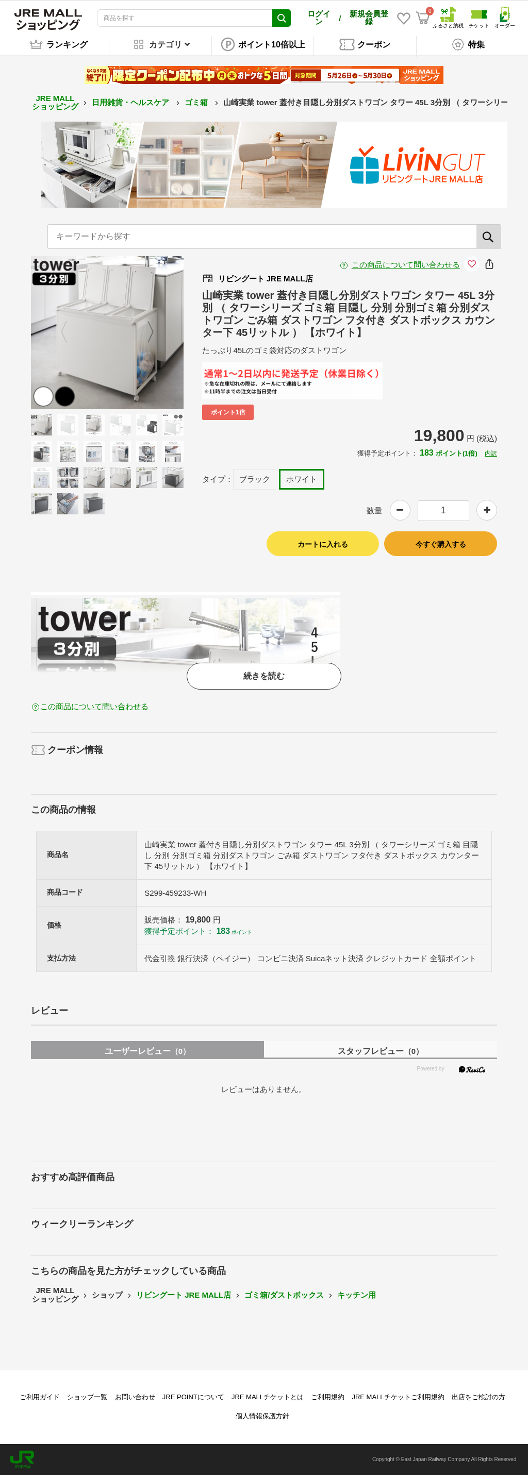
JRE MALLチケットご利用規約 (398, 1397)
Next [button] (144, 332)
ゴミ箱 (197, 102)
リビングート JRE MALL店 (183, 1294)
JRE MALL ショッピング (55, 102)
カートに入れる (323, 544)
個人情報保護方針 (262, 1416)
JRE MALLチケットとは (268, 1397)
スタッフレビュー (380, 1051)
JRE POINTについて (193, 1397)
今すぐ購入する (441, 544)
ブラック (254, 479)
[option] (107, 332)
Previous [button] (70, 332)
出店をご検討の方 (478, 1397)
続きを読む (264, 676)
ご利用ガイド (40, 1397)
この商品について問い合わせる (406, 264)
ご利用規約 (327, 1397)
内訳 (491, 453)
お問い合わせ (135, 1397)
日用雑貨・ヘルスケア (131, 102)
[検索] (488, 236)
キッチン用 (356, 1294)
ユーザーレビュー (147, 1051)
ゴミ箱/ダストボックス (284, 1294)
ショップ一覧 (87, 1397)
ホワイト (301, 479)
